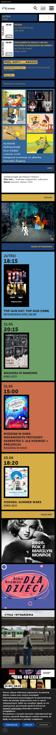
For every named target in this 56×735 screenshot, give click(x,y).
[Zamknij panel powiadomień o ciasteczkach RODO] (5, 730)
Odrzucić (28, 725)
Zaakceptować (11, 725)
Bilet (9, 36)
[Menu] (51, 8)
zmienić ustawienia (12, 708)
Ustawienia (43, 725)
